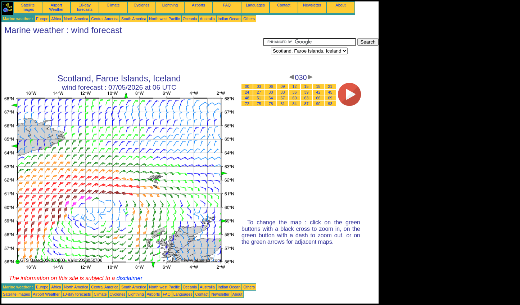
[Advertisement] (132, 54)
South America (133, 19)
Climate (113, 5)
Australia (207, 19)
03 (259, 86)
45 (330, 92)
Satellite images (28, 7)
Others (249, 19)
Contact (283, 5)
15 (306, 86)
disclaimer (130, 278)
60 (295, 98)
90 (318, 104)
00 (247, 86)
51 (259, 98)
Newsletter (312, 5)
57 (283, 98)
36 (295, 92)
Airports (198, 5)
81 (283, 104)
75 (259, 104)
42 (318, 92)
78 (271, 104)
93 (330, 104)
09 (283, 86)
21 (330, 86)
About (341, 5)
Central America (104, 19)
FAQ (227, 5)
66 (318, 98)
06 (271, 86)
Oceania (190, 19)
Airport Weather (56, 7)
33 (283, 92)
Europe (42, 19)
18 (318, 86)
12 (295, 86)
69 (330, 98)
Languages (255, 5)
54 (271, 98)
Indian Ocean (229, 19)
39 (306, 92)
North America (76, 19)
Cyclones (142, 5)
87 (306, 104)
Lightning (170, 5)
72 (247, 104)
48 (247, 98)
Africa (56, 19)
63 (306, 98)
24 (247, 92)
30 (271, 92)
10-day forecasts (84, 7)
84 (295, 104)
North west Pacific (164, 19)
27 (259, 92)
